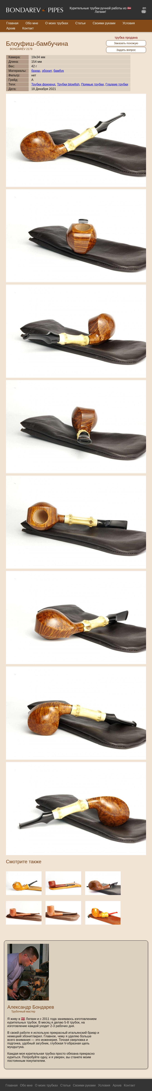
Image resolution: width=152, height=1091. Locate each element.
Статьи (80, 23)
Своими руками (104, 23)
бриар (35, 70)
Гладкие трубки (116, 84)
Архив (10, 28)
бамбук (58, 70)
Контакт (28, 28)
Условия (129, 23)
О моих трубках (56, 23)
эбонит (47, 70)
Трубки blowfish (68, 84)
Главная (12, 23)
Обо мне (32, 23)
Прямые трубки (92, 84)
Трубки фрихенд (43, 84)
